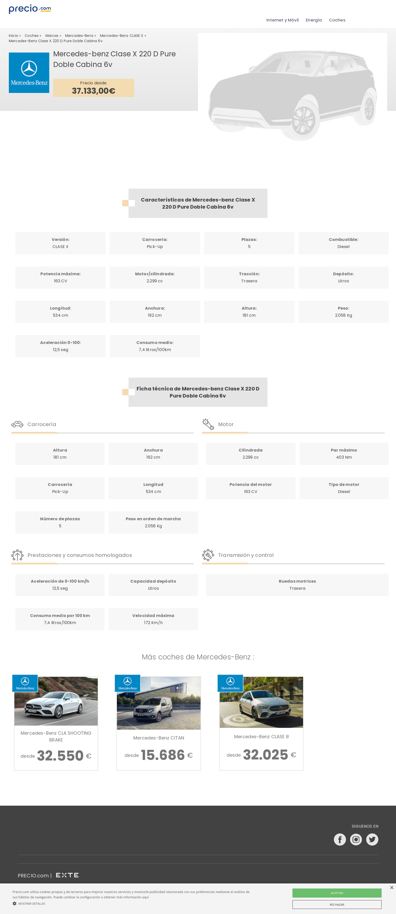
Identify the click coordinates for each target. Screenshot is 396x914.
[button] (133, 903)
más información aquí (132, 897)
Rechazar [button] (337, 904)
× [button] (391, 888)
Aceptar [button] (337, 893)
